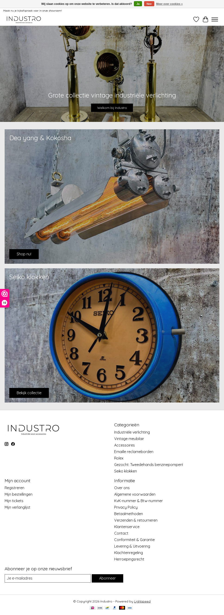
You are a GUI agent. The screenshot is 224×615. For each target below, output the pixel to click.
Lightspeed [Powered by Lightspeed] (142, 601)
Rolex (118, 458)
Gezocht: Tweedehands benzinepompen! (148, 464)
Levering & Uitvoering (132, 546)
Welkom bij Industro (112, 108)
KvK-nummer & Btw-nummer (138, 500)
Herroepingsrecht (129, 559)
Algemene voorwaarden (134, 494)
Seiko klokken (125, 471)
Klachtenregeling (128, 552)
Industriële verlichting (132, 432)
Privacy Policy (126, 507)
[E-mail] (48, 578)
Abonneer (107, 578)
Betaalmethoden (128, 513)
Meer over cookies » (169, 4)
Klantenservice (126, 526)
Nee (149, 4)
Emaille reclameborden (133, 451)
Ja (137, 4)
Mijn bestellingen (18, 494)
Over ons (122, 487)
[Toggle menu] (214, 19)
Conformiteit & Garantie (134, 539)
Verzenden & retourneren (136, 520)
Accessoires (124, 445)
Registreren (14, 487)
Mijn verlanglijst (17, 507)
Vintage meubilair (129, 438)
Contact (121, 533)
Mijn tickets (14, 500)
